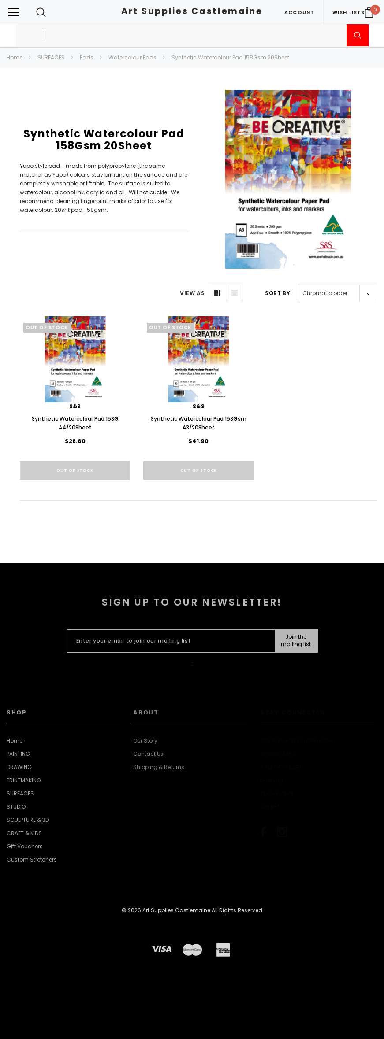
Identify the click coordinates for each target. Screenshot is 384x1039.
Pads (86, 57)
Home (14, 57)
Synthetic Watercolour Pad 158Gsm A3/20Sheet (198, 423)
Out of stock (74, 470)
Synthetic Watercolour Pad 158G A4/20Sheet (75, 423)
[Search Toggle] (41, 12)
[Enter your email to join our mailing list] (169, 641)
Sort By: (278, 293)
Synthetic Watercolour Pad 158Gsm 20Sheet (230, 57)
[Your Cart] (369, 12)
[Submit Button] (296, 641)
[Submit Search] (358, 35)
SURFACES (51, 57)
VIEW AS (192, 293)
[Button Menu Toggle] (13, 12)
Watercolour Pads (132, 57)
